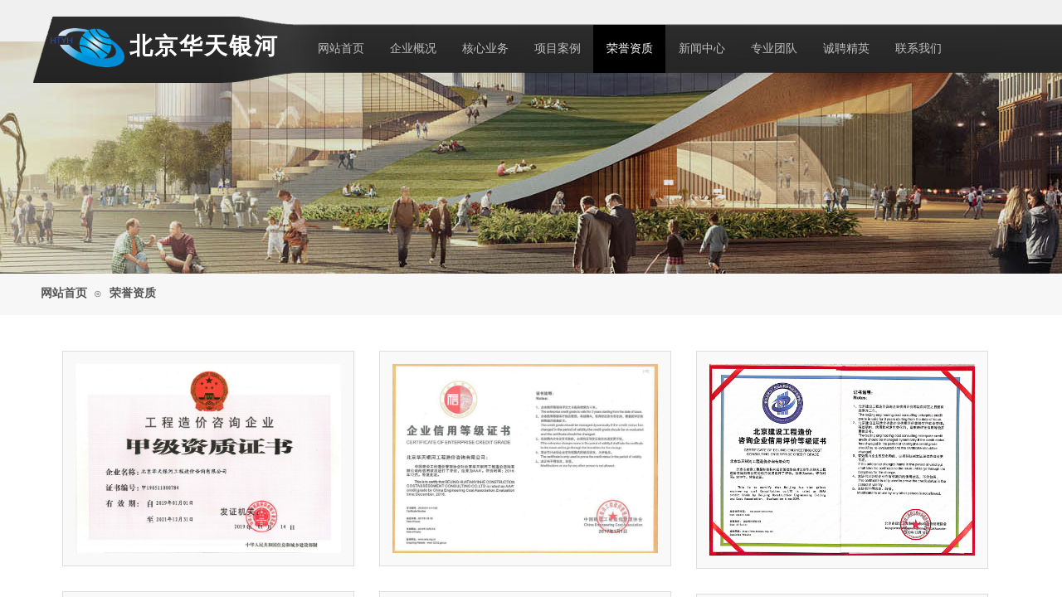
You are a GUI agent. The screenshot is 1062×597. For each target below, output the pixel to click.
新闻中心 (702, 48)
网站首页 (341, 48)
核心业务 (485, 48)
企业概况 (413, 48)
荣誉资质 (630, 48)
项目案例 (557, 48)
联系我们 (918, 48)
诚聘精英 (846, 48)
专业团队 (774, 48)
